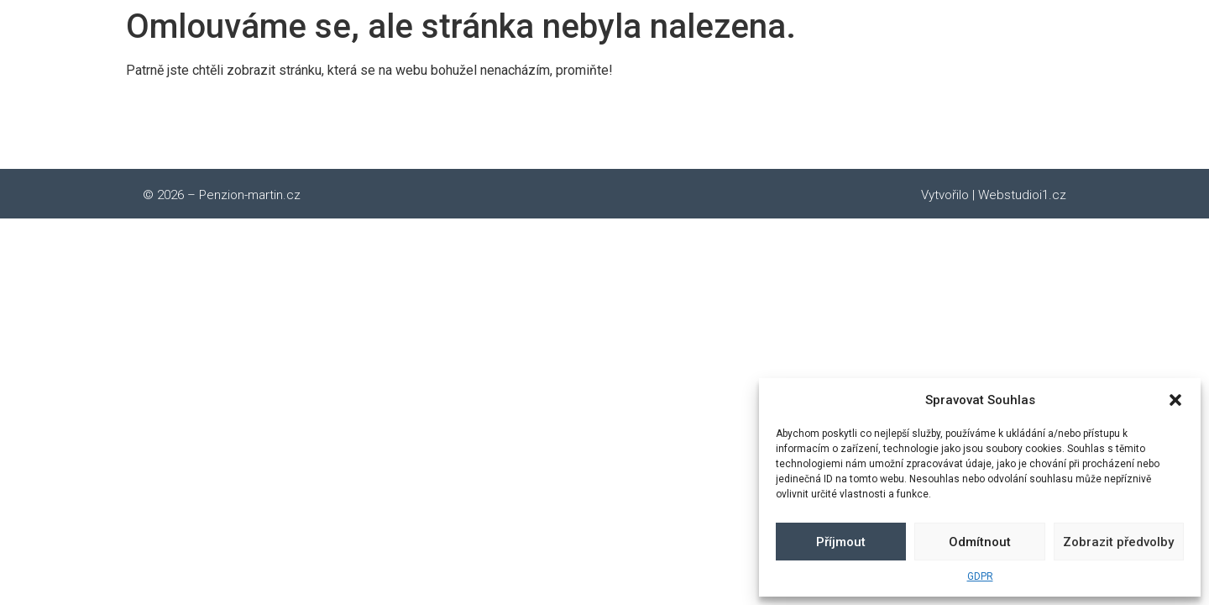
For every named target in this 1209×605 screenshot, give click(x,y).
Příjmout (841, 542)
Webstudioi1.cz (1022, 195)
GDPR (980, 576)
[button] (1175, 400)
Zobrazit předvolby (1118, 542)
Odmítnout (980, 542)
